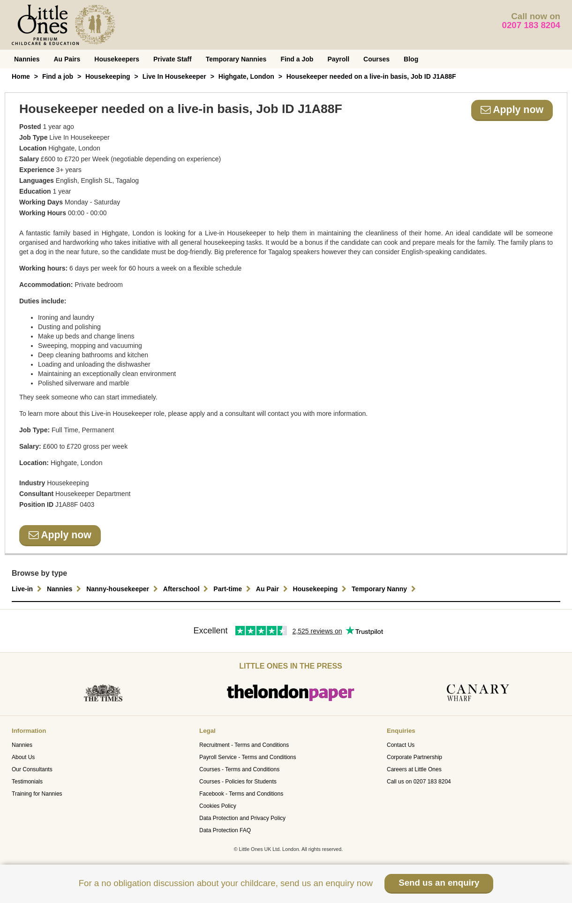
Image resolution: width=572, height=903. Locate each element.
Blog (411, 59)
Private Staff (172, 59)
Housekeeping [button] (321, 589)
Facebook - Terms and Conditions (241, 793)
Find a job (57, 76)
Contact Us (400, 745)
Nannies (26, 59)
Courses (376, 59)
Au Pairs (66, 59)
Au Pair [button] (273, 589)
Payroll (338, 59)
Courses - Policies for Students (238, 781)
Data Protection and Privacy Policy (242, 818)
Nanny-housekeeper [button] (123, 589)
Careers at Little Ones (414, 769)
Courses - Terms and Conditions (239, 769)
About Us (23, 757)
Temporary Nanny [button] (385, 589)
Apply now (512, 109)
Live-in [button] (28, 589)
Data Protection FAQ (225, 830)
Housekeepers (116, 59)
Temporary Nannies (236, 59)
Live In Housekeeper (174, 76)
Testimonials (27, 781)
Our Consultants (32, 769)
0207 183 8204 (531, 25)
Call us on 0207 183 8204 (419, 781)
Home (21, 76)
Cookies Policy (217, 806)
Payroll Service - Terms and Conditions (247, 757)
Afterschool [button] (187, 589)
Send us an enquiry (439, 883)
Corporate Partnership (414, 757)
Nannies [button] (65, 589)
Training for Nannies (37, 793)
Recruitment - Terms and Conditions (244, 745)
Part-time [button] (233, 589)
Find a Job (296, 59)
